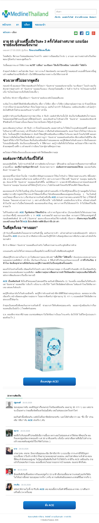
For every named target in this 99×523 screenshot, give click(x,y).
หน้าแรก (6, 24)
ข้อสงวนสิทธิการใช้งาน (36, 517)
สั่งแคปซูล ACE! (49, 381)
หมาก (16, 431)
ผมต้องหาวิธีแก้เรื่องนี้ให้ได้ (23, 158)
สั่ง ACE (49, 505)
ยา (17, 24)
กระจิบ (16, 485)
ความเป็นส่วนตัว (57, 517)
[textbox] (76, 11)
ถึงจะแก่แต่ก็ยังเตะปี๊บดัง (39, 50)
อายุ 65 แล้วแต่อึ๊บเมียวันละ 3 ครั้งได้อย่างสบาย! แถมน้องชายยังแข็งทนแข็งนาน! (45, 43)
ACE (54, 197)
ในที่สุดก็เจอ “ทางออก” (20, 228)
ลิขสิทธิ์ (47, 517)
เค (15, 470)
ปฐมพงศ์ (17, 403)
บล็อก (27, 24)
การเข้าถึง (67, 517)
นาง (15, 449)
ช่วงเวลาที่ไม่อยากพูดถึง (21, 80)
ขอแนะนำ (40, 24)
